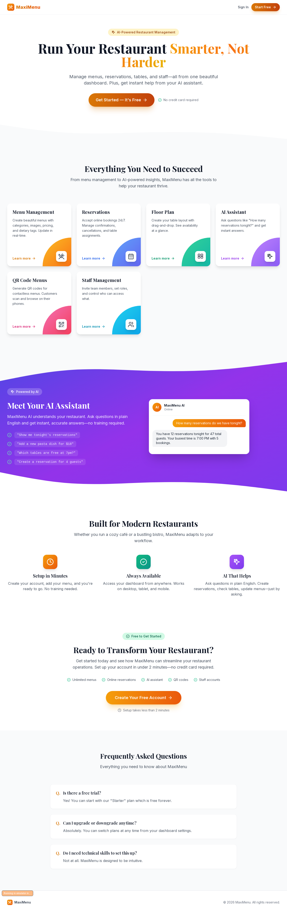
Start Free (265, 7)
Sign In (243, 7)
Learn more (24, 258)
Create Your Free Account (143, 697)
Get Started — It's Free (121, 99)
